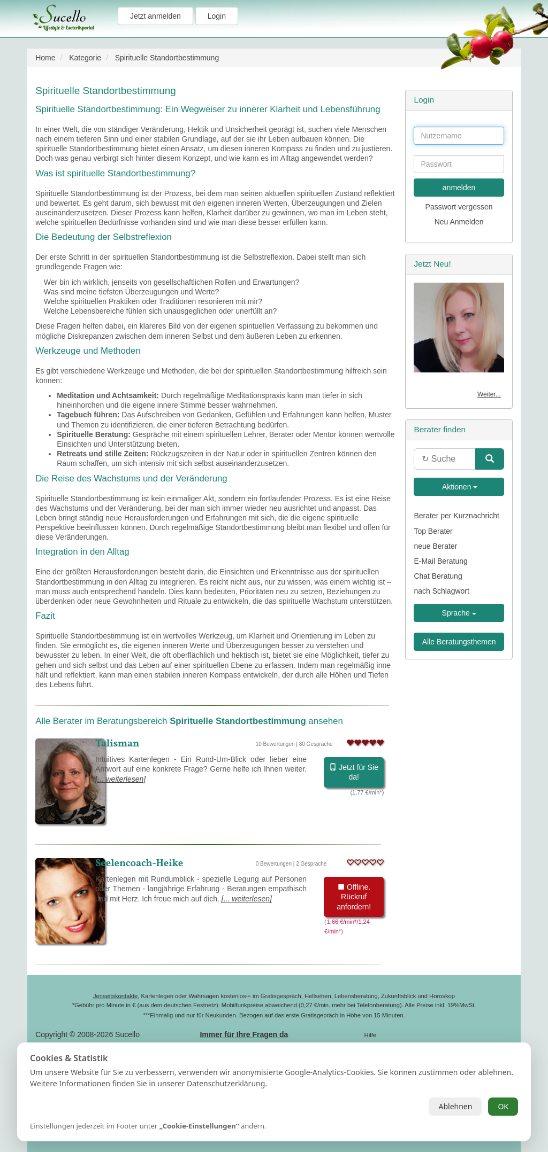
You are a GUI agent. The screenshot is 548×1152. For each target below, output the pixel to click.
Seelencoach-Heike (139, 863)
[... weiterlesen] (120, 779)
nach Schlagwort (441, 591)
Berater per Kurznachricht (456, 515)
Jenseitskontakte (115, 996)
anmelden (459, 187)
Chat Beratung (438, 576)
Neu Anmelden (459, 221)
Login (217, 16)
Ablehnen (455, 1106)
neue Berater (435, 546)
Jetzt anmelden (155, 16)
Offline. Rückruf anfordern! (354, 896)
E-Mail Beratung (440, 561)
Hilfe (370, 1035)
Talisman (117, 744)
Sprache (459, 613)
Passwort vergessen (459, 207)
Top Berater (433, 531)
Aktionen (459, 486)
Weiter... (489, 394)
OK (503, 1106)
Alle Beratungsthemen (459, 641)
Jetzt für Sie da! (353, 772)
